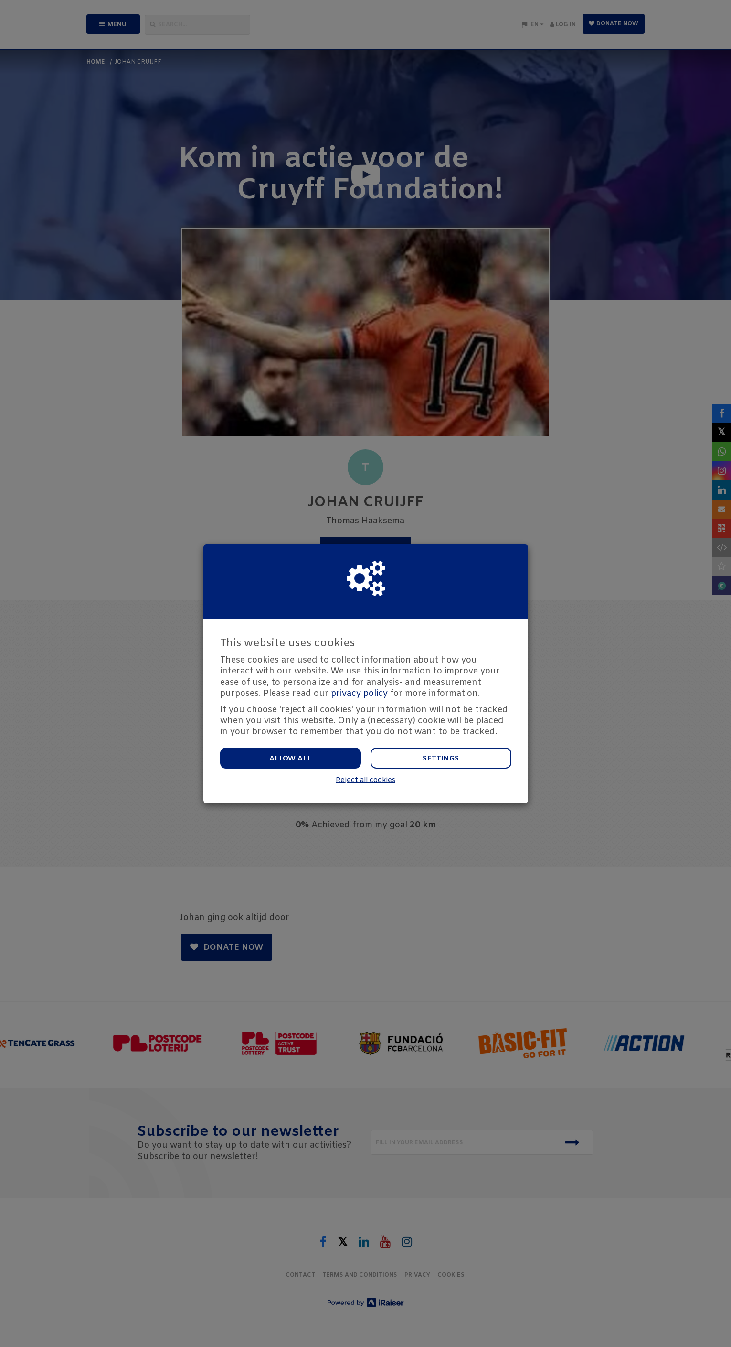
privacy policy (359, 693)
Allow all (290, 758)
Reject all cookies (365, 780)
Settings (441, 758)
